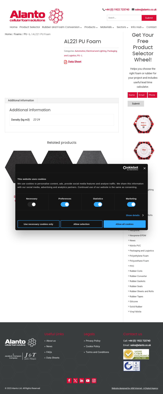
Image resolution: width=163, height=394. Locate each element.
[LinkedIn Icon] (81, 380)
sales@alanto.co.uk (140, 345)
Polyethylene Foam (139, 255)
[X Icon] (75, 380)
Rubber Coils (136, 271)
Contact (152, 27)
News (132, 240)
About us (51, 341)
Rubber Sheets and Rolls (142, 291)
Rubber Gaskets (137, 281)
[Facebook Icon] (69, 380)
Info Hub (136, 27)
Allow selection (81, 224)
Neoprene (134, 230)
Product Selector (30, 27)
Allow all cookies (125, 224)
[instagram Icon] (94, 380)
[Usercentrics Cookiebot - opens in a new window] (125, 168)
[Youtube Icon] (87, 380)
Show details (133, 215)
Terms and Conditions (97, 352)
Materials (106, 27)
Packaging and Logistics (142, 250)
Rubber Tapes (136, 296)
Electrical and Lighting (96, 51)
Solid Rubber (136, 306)
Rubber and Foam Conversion (61, 27)
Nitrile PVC (135, 245)
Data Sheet (72, 62)
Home (14, 27)
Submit (149, 18)
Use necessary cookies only (38, 224)
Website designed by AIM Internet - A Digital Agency (135, 388)
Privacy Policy (93, 341)
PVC (132, 266)
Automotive (80, 51)
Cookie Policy (93, 346)
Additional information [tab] (21, 101)
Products (90, 27)
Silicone (134, 301)
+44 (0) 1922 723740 (117, 9)
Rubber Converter (138, 276)
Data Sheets (52, 358)
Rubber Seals (136, 286)
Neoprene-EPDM (138, 235)
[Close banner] (145, 168)
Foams (17, 34)
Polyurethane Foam (139, 260)
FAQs (49, 352)
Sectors (121, 27)
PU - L (27, 34)
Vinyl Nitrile (135, 311)
